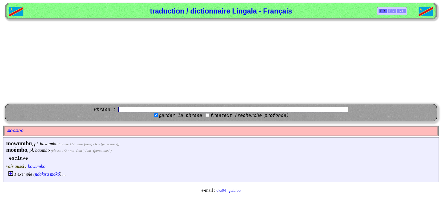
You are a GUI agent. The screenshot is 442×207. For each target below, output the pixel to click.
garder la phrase (180, 115)
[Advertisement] (221, 61)
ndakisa (42, 174)
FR (382, 11)
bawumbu (49, 143)
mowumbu (19, 143)
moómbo (16, 150)
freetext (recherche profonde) (249, 115)
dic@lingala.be (228, 190)
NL (401, 11)
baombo (42, 150)
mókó (55, 174)
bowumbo (36, 166)
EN (392, 11)
